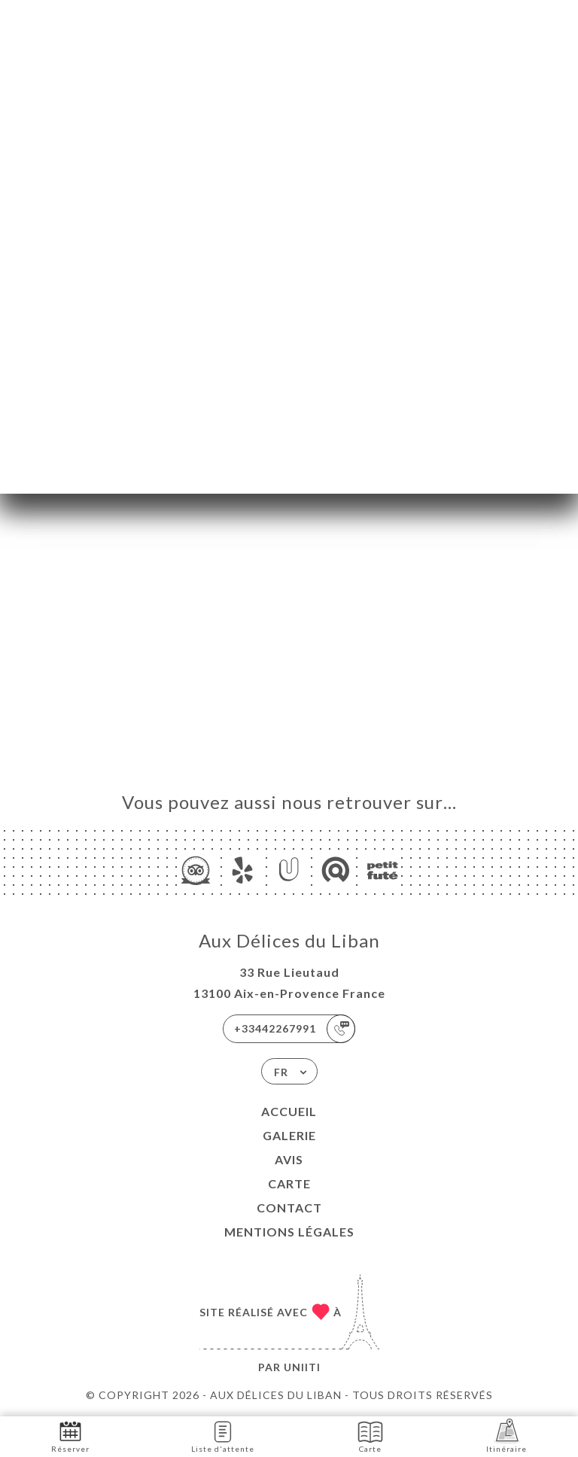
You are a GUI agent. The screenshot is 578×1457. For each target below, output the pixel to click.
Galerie (289, 1135)
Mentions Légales (289, 1231)
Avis (289, 1159)
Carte (289, 1183)
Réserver (70, 1435)
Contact (289, 1207)
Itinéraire (506, 1435)
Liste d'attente (222, 1435)
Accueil (289, 1111)
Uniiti (302, 1367)
